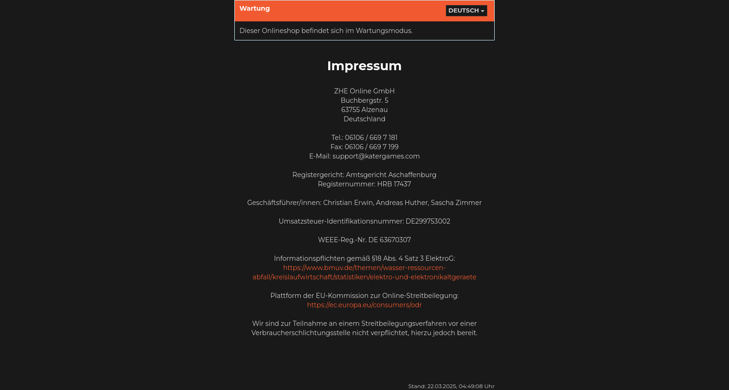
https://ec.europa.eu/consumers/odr (364, 305)
